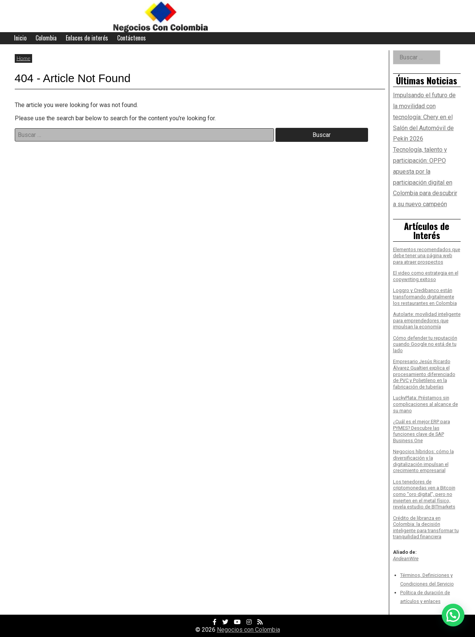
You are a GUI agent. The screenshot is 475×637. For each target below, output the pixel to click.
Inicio (20, 37)
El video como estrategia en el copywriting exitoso (425, 276)
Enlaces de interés (87, 37)
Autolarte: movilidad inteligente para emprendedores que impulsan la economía (427, 320)
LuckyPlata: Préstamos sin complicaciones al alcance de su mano (425, 404)
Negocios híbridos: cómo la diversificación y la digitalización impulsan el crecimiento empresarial (423, 461)
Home (24, 58)
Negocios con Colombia (248, 629)
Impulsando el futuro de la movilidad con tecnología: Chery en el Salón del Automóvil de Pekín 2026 (424, 117)
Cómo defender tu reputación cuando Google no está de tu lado (425, 344)
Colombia (46, 37)
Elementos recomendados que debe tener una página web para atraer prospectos (426, 256)
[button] (453, 615)
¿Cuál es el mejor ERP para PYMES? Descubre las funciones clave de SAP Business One (421, 431)
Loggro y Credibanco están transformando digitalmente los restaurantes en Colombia (425, 296)
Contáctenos (131, 37)
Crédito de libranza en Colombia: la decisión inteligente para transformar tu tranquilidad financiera (426, 527)
